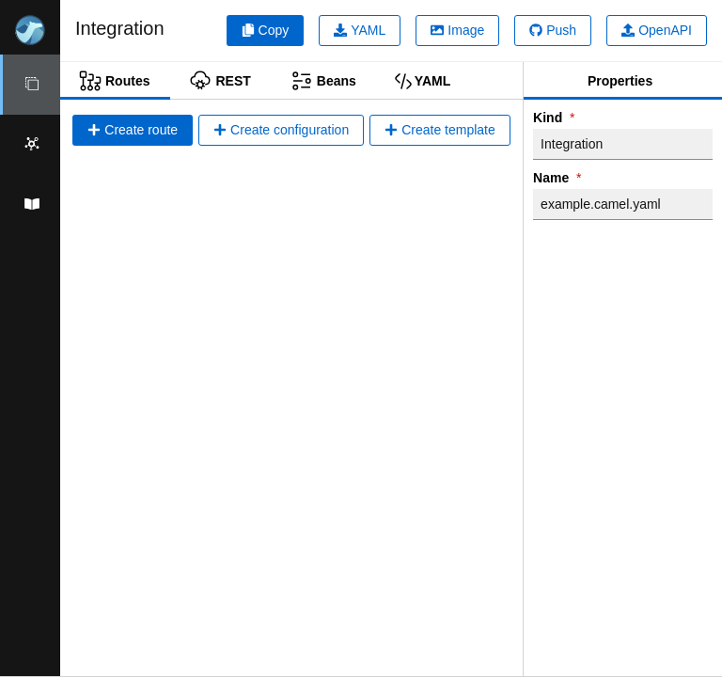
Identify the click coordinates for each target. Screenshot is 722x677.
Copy (266, 30)
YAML (359, 30)
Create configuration (281, 129)
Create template (440, 129)
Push (552, 30)
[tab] (115, 81)
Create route (132, 129)
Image (457, 30)
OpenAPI (656, 30)
